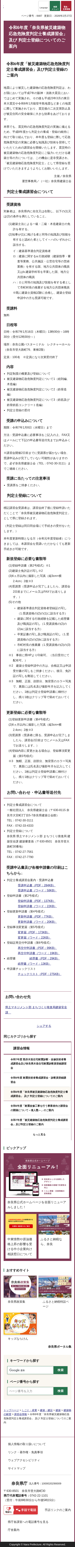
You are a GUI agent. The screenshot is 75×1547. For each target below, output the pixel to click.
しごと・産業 (29, 1410)
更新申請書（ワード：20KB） (37, 921)
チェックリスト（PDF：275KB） (39, 974)
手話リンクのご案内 (58, 1509)
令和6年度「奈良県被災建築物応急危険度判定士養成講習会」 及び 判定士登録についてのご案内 (39, 1094)
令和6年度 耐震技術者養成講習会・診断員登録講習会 (38, 1080)
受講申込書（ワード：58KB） (37, 890)
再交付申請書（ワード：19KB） (39, 953)
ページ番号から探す (24, 1382)
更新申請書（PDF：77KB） (36, 916)
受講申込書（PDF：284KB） (37, 885)
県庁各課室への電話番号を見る (28, 1521)
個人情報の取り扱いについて (27, 1444)
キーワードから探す (24, 1361)
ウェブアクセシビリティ (24, 1460)
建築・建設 (46, 1410)
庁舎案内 (13, 1529)
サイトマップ (16, 1468)
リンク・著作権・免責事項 (25, 1452)
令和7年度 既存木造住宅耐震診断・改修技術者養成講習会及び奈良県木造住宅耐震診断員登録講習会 (38, 1064)
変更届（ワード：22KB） (34, 937)
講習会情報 (21, 1048)
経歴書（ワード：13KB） (34, 963)
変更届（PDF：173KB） (34, 932)
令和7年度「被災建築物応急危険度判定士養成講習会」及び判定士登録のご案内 (39, 1122)
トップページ (11, 1410)
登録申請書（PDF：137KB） (37, 900)
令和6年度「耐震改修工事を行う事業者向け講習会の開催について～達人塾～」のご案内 (39, 1108)
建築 (58, 1410)
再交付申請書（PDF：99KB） (37, 947)
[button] (43, 6)
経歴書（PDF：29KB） (44, 958)
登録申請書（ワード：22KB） (37, 906)
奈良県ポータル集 (59, 1346)
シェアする (44, 1025)
